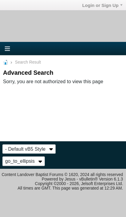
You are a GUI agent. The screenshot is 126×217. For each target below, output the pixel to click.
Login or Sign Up (102, 5)
